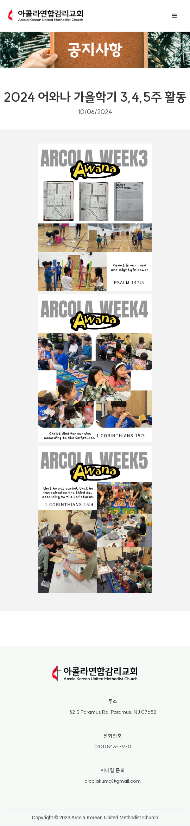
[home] (45, 16)
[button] (174, 15)
